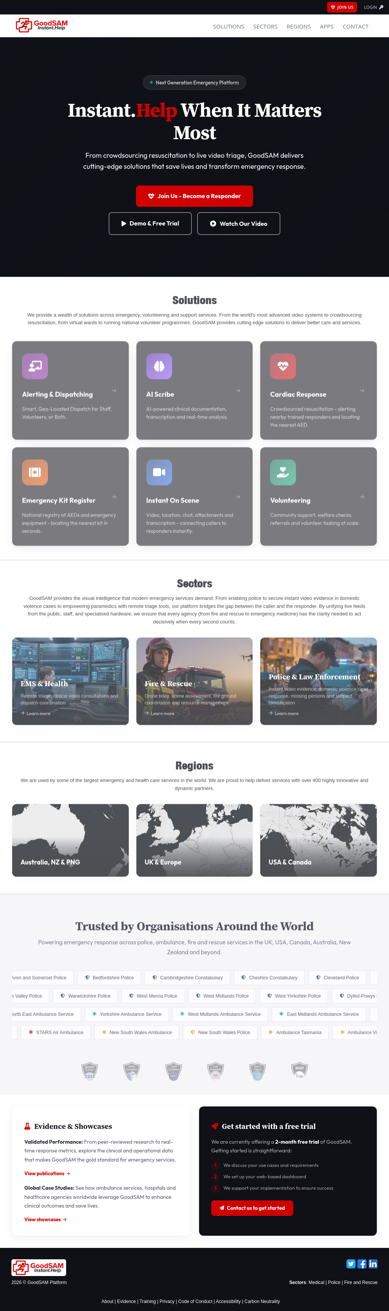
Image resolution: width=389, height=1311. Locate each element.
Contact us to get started (252, 1208)
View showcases (45, 1219)
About (107, 1301)
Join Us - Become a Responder (194, 196)
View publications (47, 1173)
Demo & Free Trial (150, 223)
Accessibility (228, 1301)
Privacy (167, 1301)
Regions (298, 26)
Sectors (265, 26)
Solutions (228, 26)
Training (147, 1301)
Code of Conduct (195, 1301)
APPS (327, 26)
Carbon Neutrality (262, 1301)
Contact (355, 26)
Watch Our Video (238, 223)
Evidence (126, 1301)
